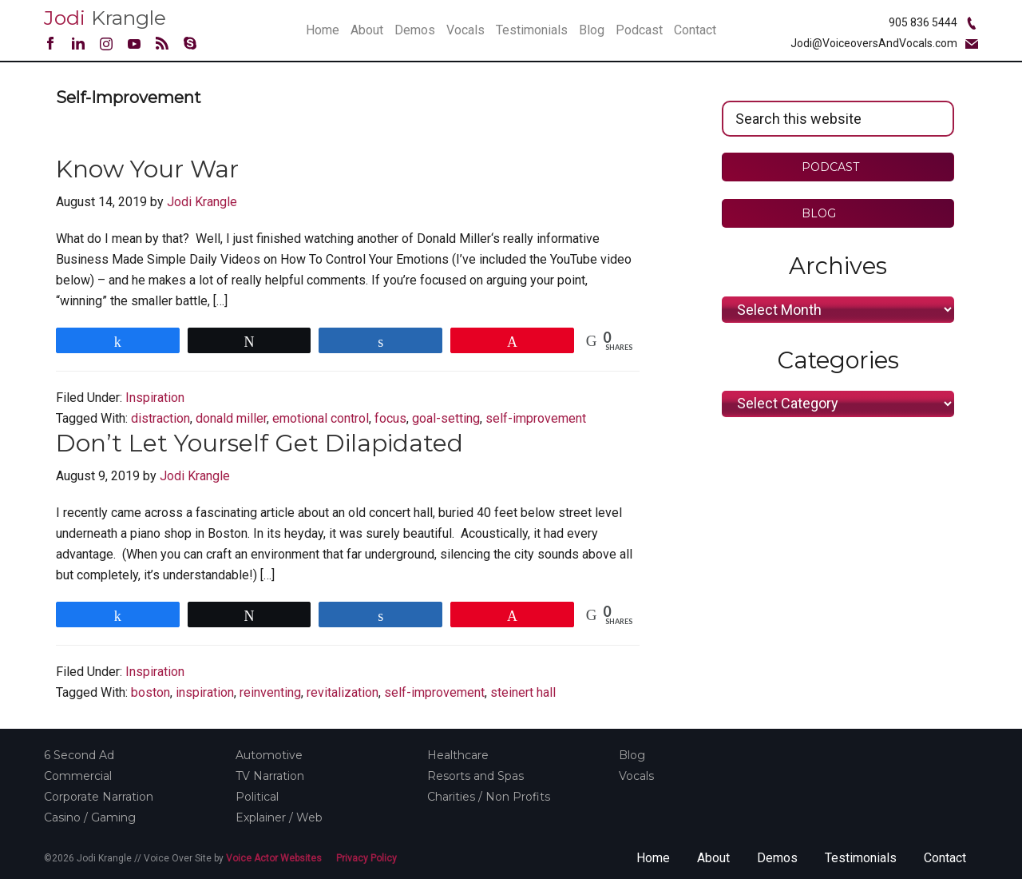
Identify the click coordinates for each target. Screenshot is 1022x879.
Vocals (636, 776)
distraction (160, 418)
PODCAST (830, 167)
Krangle (105, 18)
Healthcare (458, 755)
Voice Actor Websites (274, 858)
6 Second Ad (79, 755)
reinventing (270, 692)
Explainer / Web (279, 817)
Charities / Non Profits (488, 797)
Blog (632, 755)
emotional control (320, 418)
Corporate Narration (98, 797)
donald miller (231, 418)
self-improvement (535, 418)
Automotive (269, 755)
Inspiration (154, 397)
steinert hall (523, 692)
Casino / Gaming (90, 817)
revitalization (342, 692)
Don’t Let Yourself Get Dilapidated (259, 443)
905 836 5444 (923, 22)
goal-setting (446, 418)
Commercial (78, 776)
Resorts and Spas (475, 776)
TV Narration (270, 776)
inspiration (205, 692)
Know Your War (147, 169)
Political (257, 797)
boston (150, 692)
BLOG (830, 213)
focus (390, 418)
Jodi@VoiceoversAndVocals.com (873, 43)
